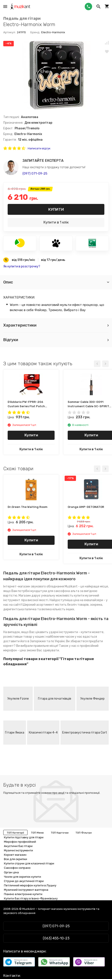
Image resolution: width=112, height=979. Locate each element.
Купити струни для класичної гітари (29, 863)
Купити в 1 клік (56, 222)
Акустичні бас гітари (18, 846)
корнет (8, 646)
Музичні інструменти (18, 850)
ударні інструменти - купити (70, 632)
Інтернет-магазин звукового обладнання (33, 586)
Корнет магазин (15, 854)
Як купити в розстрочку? (21, 266)
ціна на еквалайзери (88, 600)
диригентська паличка (19, 609)
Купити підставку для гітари (23, 837)
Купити (56, 209)
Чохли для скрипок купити (22, 876)
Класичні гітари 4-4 (43, 732)
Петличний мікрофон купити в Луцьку (30, 885)
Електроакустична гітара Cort (84, 732)
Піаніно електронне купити (23, 894)
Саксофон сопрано (17, 867)
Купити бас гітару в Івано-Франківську (31, 898)
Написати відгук (39, 148)
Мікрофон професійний (20, 841)
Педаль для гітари (22, 18)
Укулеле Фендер (92, 698)
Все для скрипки (15, 859)
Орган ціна (11, 872)
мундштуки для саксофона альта (54, 591)
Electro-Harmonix (53, 32)
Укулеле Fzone (18, 698)
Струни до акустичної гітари (24, 881)
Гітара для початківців (54, 698)
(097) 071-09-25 (34, 173)
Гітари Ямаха (14, 732)
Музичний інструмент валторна (26, 889)
